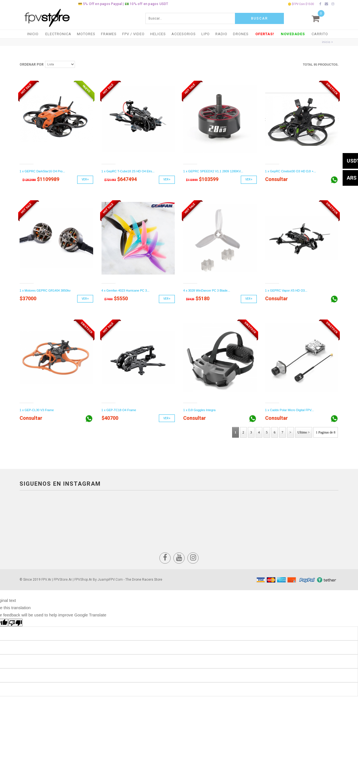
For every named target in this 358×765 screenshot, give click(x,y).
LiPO (205, 34)
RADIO (221, 34)
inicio (326, 42)
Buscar (259, 18)
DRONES (241, 34)
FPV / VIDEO (133, 34)
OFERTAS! (264, 34)
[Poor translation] (15, 622)
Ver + (85, 179)
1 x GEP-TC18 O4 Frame (119, 410)
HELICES (158, 34)
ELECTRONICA (58, 34)
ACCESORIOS (183, 34)
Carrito (320, 34)
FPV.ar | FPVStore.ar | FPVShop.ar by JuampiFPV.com (82, 580)
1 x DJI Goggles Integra (199, 410)
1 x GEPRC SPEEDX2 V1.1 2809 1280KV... (213, 171)
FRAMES (109, 34)
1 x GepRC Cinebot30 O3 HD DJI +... (290, 171)
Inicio (33, 34)
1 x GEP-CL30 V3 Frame (37, 410)
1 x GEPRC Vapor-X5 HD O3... (286, 290)
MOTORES (86, 34)
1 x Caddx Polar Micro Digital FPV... (289, 410)
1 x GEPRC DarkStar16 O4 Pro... (42, 171)
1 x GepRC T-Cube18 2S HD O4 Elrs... (128, 171)
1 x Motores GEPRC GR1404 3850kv (45, 290)
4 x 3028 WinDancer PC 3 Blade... (206, 290)
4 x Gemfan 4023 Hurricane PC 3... (126, 290)
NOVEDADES (293, 34)
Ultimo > (304, 432)
